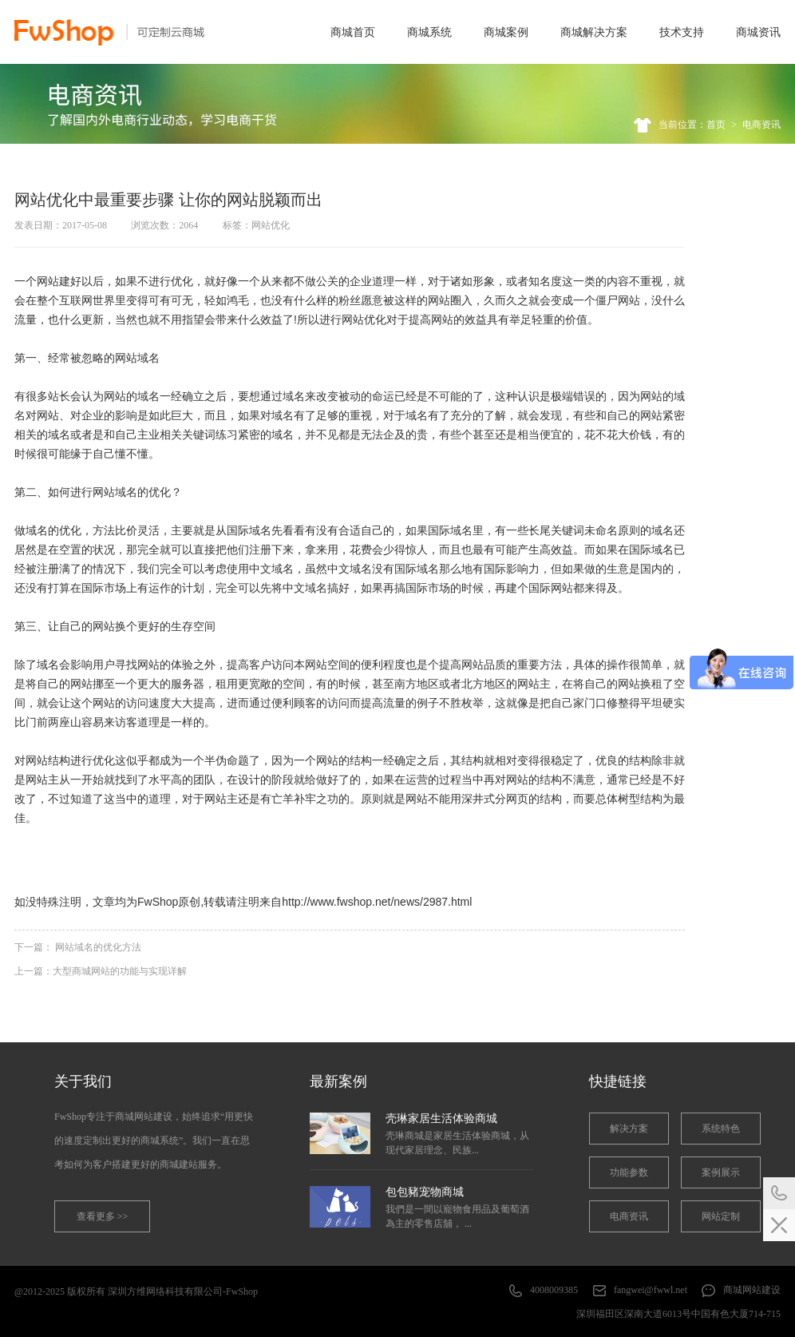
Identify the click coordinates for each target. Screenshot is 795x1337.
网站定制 (721, 1216)
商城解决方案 (593, 32)
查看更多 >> (103, 1216)
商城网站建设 (752, 1289)
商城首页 (352, 32)
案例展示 (721, 1172)
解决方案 (629, 1128)
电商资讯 (761, 124)
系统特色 (721, 1128)
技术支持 (681, 32)
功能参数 (629, 1172)
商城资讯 (758, 32)
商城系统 (429, 32)
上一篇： (100, 971)
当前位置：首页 (692, 124)
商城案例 (506, 32)
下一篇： (77, 947)
